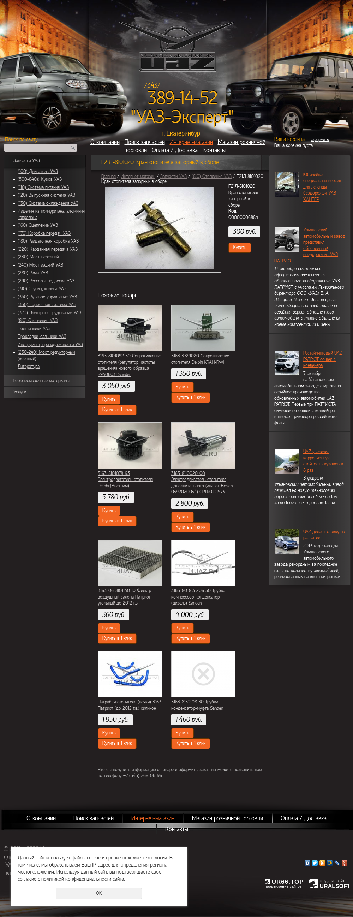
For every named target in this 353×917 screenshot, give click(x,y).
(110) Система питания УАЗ (43, 187)
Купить (239, 247)
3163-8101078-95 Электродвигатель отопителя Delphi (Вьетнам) (125, 480)
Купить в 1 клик (117, 409)
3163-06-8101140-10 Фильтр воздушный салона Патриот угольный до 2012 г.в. (124, 597)
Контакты (214, 150)
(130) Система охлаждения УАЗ (48, 203)
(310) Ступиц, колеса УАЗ (42, 289)
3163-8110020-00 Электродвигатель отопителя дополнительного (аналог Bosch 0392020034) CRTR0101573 (202, 483)
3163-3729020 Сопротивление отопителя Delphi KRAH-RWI (200, 359)
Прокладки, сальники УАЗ (42, 336)
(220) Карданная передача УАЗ (48, 249)
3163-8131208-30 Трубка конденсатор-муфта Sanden (197, 705)
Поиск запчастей (145, 142)
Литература (29, 366)
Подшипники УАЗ (34, 329)
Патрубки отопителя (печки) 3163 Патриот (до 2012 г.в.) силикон (129, 705)
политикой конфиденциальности (76, 879)
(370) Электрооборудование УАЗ (49, 313)
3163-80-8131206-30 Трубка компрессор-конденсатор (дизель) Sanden (198, 597)
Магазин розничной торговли (227, 818)
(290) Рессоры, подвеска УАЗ (46, 281)
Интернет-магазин (191, 142)
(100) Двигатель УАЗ (38, 171)
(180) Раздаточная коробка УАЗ (48, 241)
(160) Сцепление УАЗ (38, 225)
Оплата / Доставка (175, 150)
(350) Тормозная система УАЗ (47, 305)
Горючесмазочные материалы (41, 380)
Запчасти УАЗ (26, 160)
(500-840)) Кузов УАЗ (40, 179)
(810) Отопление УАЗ (38, 320)
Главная (108, 176)
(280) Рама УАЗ (33, 273)
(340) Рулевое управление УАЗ (47, 297)
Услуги (19, 392)
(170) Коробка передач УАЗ (44, 233)
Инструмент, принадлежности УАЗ (50, 344)
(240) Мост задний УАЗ (40, 265)
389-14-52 (182, 98)
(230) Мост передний (38, 257)
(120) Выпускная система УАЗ (46, 195)
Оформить (320, 139)
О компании (105, 142)
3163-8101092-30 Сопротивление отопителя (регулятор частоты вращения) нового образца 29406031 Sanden (129, 365)
